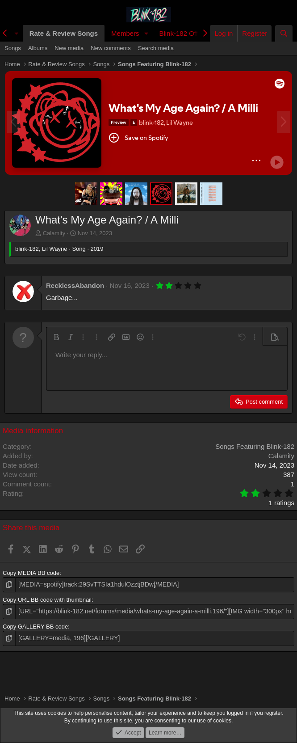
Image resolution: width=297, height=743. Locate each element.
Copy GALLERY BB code (35, 625)
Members (125, 33)
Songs (12, 48)
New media (69, 48)
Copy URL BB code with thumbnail (47, 598)
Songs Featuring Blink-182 (254, 446)
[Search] (284, 33)
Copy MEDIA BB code (31, 573)
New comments (111, 48)
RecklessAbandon (75, 285)
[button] (146, 33)
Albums (37, 48)
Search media (156, 48)
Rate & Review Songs (63, 33)
